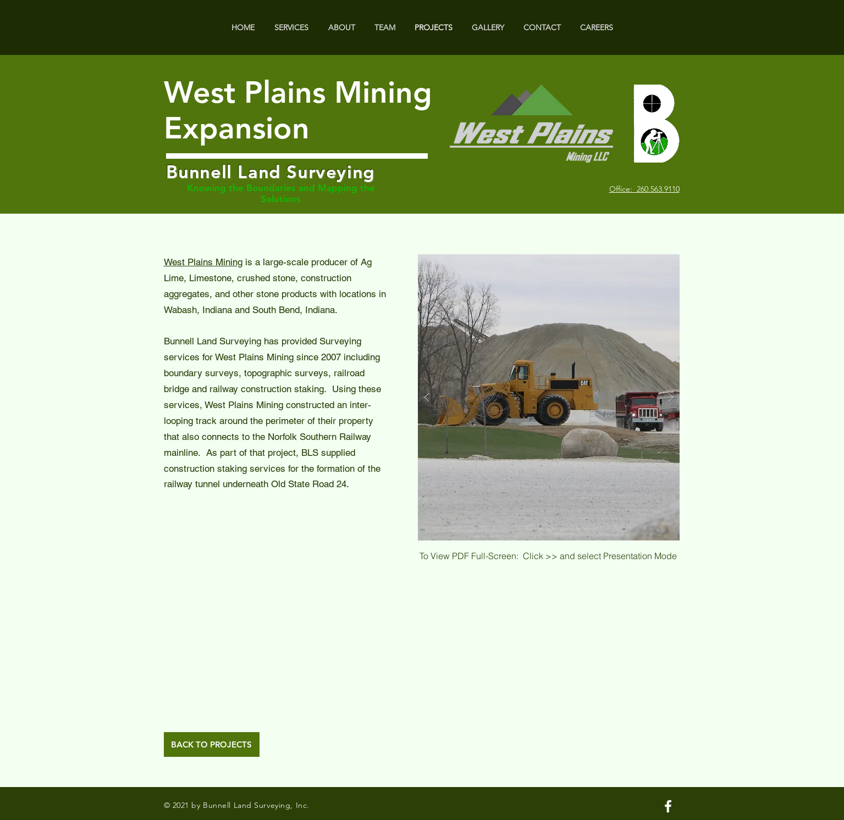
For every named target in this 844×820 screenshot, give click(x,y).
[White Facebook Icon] (668, 806)
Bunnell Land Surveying (270, 171)
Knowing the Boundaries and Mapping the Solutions (281, 193)
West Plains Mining (203, 261)
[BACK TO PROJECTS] (212, 744)
